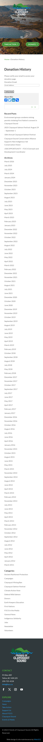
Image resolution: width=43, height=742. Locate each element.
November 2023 (10, 185)
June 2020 (8, 305)
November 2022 (10, 233)
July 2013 (8, 505)
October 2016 (9, 425)
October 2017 (9, 385)
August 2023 (9, 197)
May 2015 (8, 465)
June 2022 (8, 253)
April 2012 (8, 557)
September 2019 (10, 321)
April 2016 (8, 441)
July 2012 (8, 545)
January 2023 (9, 225)
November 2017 (10, 381)
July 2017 (8, 393)
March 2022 (9, 265)
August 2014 (9, 481)
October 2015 (9, 453)
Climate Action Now (12, 590)
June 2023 (8, 205)
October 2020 (9, 301)
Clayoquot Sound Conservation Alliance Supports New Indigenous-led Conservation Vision (20, 141)
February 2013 (10, 525)
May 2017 (8, 401)
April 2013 (8, 517)
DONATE (32, 44)
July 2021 (8, 289)
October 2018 (9, 353)
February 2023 (10, 221)
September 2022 (10, 241)
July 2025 (8, 165)
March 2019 (9, 345)
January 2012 (9, 561)
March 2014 (9, 493)
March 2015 (9, 469)
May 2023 (8, 209)
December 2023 (10, 181)
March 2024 (9, 173)
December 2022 (10, 229)
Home (6, 59)
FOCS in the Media (11, 610)
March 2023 (9, 217)
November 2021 (10, 277)
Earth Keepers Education (14, 602)
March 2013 (9, 521)
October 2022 (9, 237)
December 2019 (10, 309)
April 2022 (8, 261)
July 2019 (8, 329)
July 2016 (8, 433)
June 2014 (8, 485)
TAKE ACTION (10, 44)
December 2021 (10, 273)
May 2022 (8, 257)
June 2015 (8, 461)
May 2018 (8, 369)
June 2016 (8, 437)
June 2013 (8, 509)
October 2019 (9, 317)
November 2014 (10, 473)
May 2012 (8, 553)
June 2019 (8, 333)
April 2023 (8, 213)
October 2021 (9, 281)
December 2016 (10, 417)
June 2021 (8, 293)
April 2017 (8, 405)
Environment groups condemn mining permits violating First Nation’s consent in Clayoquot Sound (20, 120)
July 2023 (8, 201)
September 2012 (10, 537)
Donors (7, 598)
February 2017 (10, 409)
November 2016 (10, 421)
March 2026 (9, 161)
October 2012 (9, 533)
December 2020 (10, 297)
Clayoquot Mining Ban (13, 582)
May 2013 (8, 513)
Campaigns (8, 578)
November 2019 (10, 313)
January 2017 (9, 413)
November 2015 (10, 449)
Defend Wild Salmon (12, 594)
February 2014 (10, 497)
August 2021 (9, 285)
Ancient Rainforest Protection (16, 574)
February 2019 (10, 349)
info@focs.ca (7, 684)
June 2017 (8, 397)
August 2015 (9, 457)
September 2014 (10, 477)
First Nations (9, 606)
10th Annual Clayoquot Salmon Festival (20, 134)
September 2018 (10, 357)
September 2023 (10, 193)
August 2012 (9, 541)
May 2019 (8, 337)
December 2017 (10, 377)
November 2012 (10, 529)
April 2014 (8, 489)
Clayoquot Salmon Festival (14, 586)
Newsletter (8, 626)
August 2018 (9, 361)
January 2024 (9, 177)
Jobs (6, 622)
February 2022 (10, 269)
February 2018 (10, 373)
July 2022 (8, 249)
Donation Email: (10, 82)
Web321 (37, 739)
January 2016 (9, 445)
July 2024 (8, 169)
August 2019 (9, 325)
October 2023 (9, 189)
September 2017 (10, 389)
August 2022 (9, 245)
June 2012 (8, 549)
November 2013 (10, 501)
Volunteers (8, 630)
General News (9, 614)
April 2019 (8, 341)
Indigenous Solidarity (12, 618)
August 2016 (9, 429)
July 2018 (8, 365)
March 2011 (9, 565)
